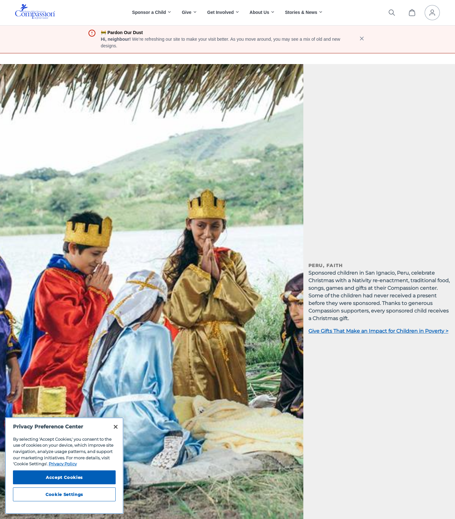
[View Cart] (412, 12)
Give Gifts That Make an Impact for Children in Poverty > (378, 331)
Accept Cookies (64, 477)
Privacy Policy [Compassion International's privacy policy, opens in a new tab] (63, 463)
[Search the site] (391, 12)
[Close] (116, 427)
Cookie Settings (64, 494)
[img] (35, 11)
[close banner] (362, 39)
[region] (64, 465)
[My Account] (432, 12)
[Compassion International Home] (35, 18)
